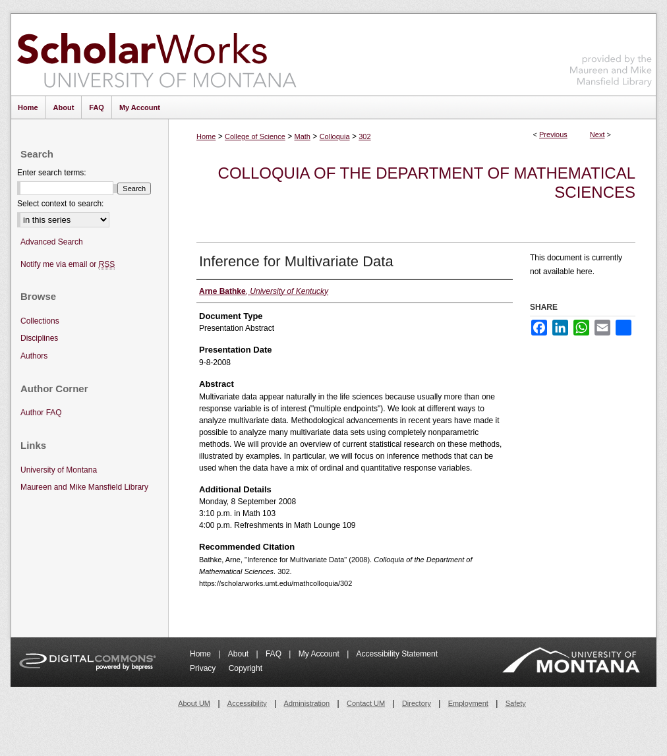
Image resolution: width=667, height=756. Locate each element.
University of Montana (58, 470)
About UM (194, 703)
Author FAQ (41, 412)
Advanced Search (51, 242)
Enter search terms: (51, 172)
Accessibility (247, 703)
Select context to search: (60, 203)
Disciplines (39, 338)
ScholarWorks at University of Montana (156, 55)
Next (597, 134)
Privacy (204, 668)
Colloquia (335, 136)
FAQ (274, 653)
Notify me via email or (67, 265)
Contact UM (366, 703)
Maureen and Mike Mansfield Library (611, 52)
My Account (320, 653)
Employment (468, 703)
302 (364, 136)
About (239, 653)
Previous (553, 134)
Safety (516, 703)
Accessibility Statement (397, 653)
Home (206, 136)
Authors (33, 356)
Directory (416, 703)
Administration (307, 703)
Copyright (245, 668)
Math (302, 136)
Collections (39, 321)
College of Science (255, 136)
